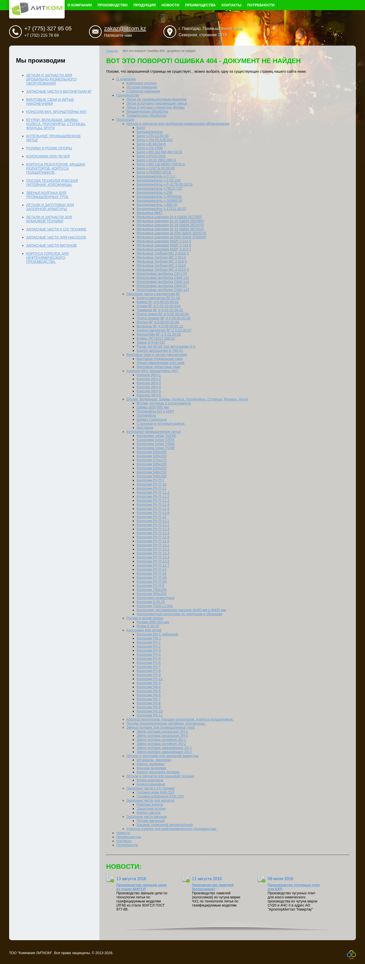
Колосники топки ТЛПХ (155, 440)
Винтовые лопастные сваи (158, 367)
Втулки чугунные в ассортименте (164, 403)
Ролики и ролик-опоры (144, 618)
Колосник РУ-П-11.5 (153, 509)
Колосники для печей (143, 630)
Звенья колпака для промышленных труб (160, 727)
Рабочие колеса (150, 804)
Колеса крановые (151, 784)
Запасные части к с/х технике (150, 788)
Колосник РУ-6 (149, 663)
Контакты (231, 5)
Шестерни (145, 428)
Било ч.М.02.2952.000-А (156, 160)
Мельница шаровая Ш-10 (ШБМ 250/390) (170, 221)
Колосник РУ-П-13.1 (153, 545)
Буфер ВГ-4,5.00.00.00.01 (158, 302)
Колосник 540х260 (152, 476)
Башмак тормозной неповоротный (165, 825)
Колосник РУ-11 (149, 679)
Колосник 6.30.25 (151, 602)
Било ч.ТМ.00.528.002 (155, 140)
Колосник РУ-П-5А (152, 582)
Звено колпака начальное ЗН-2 (162, 736)
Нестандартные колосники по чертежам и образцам (179, 614)
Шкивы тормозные (152, 419)
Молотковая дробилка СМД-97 (162, 286)
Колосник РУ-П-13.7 (153, 565)
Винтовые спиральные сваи (159, 359)
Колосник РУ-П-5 (150, 586)
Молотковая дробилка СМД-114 (163, 282)
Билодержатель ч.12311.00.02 (161, 209)
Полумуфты (146, 415)
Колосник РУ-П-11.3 (153, 500)
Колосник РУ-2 (149, 646)
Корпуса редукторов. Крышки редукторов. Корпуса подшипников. (180, 719)
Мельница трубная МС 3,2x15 (161, 265)
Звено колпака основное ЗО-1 (161, 740)
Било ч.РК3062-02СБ (154, 172)
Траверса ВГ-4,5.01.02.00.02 (160, 310)
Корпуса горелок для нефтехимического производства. (171, 829)
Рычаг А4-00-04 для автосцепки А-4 (166, 346)
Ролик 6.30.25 (148, 626)
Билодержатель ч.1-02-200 (159, 180)
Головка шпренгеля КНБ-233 (160, 796)
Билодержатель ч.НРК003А (159, 197)
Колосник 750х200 (152, 590)
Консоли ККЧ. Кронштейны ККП (152, 371)
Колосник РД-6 (149, 695)
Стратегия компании (143, 91)
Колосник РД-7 (149, 699)
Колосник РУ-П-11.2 (153, 496)
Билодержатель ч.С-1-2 (156, 176)
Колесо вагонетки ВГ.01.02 (158, 298)
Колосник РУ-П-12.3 (153, 529)
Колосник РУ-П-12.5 (153, 537)
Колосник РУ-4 (149, 654)
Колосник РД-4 (149, 687)
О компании (79, 5)
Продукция (145, 5)
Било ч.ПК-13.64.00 (153, 136)
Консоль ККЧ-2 (149, 379)
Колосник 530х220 (152, 464)
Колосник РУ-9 (149, 675)
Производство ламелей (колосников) (213, 887)
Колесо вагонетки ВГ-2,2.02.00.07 (164, 330)
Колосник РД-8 (149, 703)
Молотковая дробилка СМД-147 (163, 290)
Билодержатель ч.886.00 (157, 205)
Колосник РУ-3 (149, 650)
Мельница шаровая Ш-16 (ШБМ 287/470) (170, 225)
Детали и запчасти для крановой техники (160, 776)
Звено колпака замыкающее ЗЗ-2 (164, 752)
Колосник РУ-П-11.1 (153, 492)
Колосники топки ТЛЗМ (155, 444)
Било (141, 128)
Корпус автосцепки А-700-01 (160, 351)
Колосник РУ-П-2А (152, 577)
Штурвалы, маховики (154, 760)
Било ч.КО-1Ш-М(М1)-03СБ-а (161, 164)
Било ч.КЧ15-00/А (151, 156)
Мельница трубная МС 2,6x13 (161, 257)
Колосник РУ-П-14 (151, 569)
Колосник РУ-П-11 (151, 488)
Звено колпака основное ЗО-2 (161, 744)
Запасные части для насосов (150, 800)
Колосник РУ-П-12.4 (153, 533)
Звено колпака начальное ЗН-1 (162, 731)
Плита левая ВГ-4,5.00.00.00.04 (163, 314)
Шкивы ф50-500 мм (153, 407)
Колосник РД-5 (149, 691)
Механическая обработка (147, 111)
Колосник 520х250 (152, 452)
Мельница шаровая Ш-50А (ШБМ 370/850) (171, 237)
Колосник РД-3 (149, 683)
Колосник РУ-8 (149, 671)
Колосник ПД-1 (149, 638)
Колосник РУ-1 (149, 642)
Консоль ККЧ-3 (149, 383)
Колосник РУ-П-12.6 (153, 541)
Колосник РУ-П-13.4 (153, 557)
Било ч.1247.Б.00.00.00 (156, 168)
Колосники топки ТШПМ (156, 436)
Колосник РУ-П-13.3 (153, 553)
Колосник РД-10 (149, 711)
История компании (141, 87)
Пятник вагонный (151, 821)
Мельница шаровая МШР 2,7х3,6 (164, 245)
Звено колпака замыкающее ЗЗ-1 (164, 748)
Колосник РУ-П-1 (150, 480)
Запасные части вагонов (146, 817)
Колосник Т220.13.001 (155, 606)
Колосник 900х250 (152, 594)
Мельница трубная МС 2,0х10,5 (163, 253)
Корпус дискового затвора (158, 772)
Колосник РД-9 (149, 707)
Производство (112, 5)
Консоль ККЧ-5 (149, 391)
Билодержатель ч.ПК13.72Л (159, 188)
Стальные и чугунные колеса (161, 423)
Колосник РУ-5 (149, 659)
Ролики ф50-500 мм (153, 622)
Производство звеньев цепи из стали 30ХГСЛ (141, 887)
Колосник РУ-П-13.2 (153, 549)
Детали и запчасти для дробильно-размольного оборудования (177, 124)
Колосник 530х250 (152, 468)
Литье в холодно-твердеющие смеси (156, 103)
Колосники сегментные (155, 598)
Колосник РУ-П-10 (151, 484)
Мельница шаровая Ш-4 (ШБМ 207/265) (169, 217)
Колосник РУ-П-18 (151, 573)
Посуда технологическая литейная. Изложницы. (166, 723)
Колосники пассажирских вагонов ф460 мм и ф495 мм (181, 610)
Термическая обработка (146, 115)
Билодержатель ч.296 (154, 192)
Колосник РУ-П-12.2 (153, 525)
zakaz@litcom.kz (125, 28)
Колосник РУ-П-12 (151, 517)
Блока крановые (150, 780)
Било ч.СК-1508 (149, 148)
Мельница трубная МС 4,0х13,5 (163, 269)
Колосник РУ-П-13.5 (153, 561)
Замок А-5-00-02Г (151, 342)
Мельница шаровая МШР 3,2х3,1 (164, 249)
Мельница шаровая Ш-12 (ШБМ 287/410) (170, 229)
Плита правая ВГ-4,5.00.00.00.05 (164, 318)
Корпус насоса (148, 813)
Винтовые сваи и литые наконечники (156, 355)
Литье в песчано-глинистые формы (155, 107)
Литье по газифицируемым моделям (156, 99)
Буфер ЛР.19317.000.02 (156, 338)
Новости (170, 5)
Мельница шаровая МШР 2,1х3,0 (164, 241)
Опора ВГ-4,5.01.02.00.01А (159, 306)
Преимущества (200, 5)
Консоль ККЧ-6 (149, 395)
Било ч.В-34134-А (151, 144)
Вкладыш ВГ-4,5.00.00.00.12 (160, 326)
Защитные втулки (151, 808)
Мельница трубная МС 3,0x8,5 (162, 261)
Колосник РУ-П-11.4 (153, 505)
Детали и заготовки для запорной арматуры (162, 756)
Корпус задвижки (151, 764)
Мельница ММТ (149, 213)
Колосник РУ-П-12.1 (153, 521)
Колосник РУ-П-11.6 (153, 513)
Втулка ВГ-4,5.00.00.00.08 (158, 322)
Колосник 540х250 (152, 472)
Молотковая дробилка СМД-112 (163, 278)
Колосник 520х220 (152, 456)
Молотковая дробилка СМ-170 (162, 274)
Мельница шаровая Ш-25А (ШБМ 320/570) (171, 233)
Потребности (261, 5)
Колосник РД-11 (149, 715)
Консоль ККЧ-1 (149, 375)
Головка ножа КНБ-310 (155, 792)
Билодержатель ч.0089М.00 (159, 201)
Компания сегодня (141, 83)
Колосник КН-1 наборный (157, 634)
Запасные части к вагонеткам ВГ (153, 294)
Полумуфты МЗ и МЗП (155, 411)
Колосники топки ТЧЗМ (156, 448)
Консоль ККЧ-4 (149, 387)
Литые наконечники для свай (160, 363)
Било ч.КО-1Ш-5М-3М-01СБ (159, 152)
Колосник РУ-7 (149, 667)
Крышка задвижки (151, 768)
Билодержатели (150, 132)
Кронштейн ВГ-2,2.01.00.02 (159, 334)
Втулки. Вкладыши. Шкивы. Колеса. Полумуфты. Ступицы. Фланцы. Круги (187, 399)
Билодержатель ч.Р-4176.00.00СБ (165, 184)
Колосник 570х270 (152, 460)
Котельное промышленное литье (153, 432)
